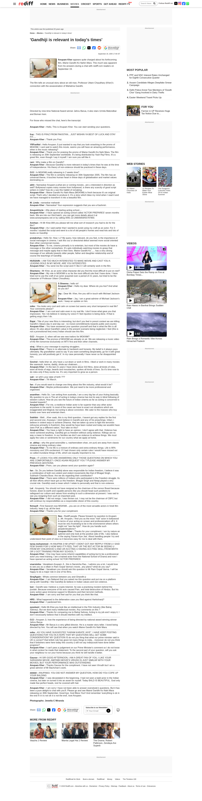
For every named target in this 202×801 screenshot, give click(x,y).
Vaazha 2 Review (38, 740)
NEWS (52, 4)
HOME (43, 4)
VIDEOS (132, 243)
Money (109, 779)
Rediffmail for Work (73, 779)
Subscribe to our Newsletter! (96, 708)
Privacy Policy (104, 786)
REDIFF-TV (124, 4)
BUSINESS (62, 4)
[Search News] (153, 3)
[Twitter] (176, 3)
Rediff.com (69, 786)
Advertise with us (81, 786)
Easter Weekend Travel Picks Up (145, 97)
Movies (40, 33)
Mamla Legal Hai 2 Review (75, 740)
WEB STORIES (136, 163)
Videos (117, 779)
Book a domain (88, 779)
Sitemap (114, 786)
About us (131, 786)
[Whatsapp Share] (83, 48)
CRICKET (86, 4)
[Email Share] (78, 48)
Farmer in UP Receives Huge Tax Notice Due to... (155, 112)
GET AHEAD (110, 4)
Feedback (122, 786)
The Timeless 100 (129, 779)
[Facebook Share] (93, 48)
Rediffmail (100, 779)
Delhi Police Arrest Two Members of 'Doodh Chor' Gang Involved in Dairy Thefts (150, 91)
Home (32, 33)
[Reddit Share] (98, 48)
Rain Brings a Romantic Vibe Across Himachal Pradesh (144, 339)
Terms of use (141, 786)
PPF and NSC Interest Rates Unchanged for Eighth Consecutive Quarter (149, 76)
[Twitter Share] (88, 48)
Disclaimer (93, 786)
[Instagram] (180, 3)
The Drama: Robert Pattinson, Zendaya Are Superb (104, 743)
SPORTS (97, 4)
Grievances (151, 786)
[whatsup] (188, 3)
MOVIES (74, 4)
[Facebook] (184, 3)
